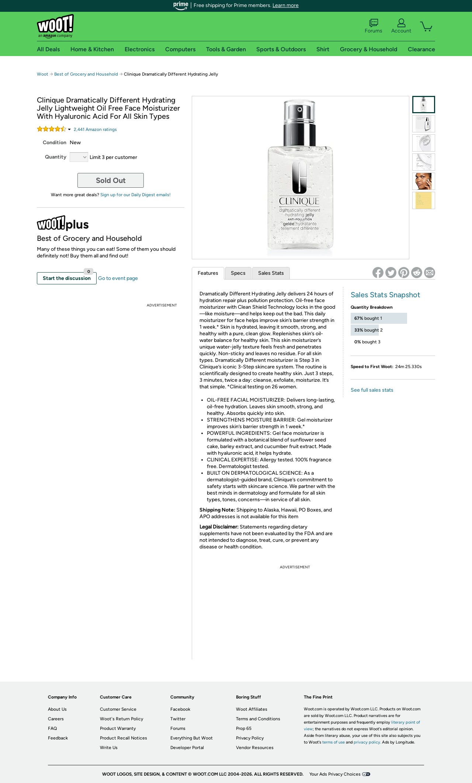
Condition (54, 142)
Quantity (55, 157)
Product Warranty (118, 728)
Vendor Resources (255, 747)
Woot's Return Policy (121, 718)
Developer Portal (187, 747)
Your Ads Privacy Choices (335, 774)
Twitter (177, 718)
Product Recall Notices (123, 738)
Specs (238, 273)
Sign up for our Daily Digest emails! (135, 194)
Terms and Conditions (258, 718)
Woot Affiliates (251, 709)
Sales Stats (271, 273)
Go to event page (118, 278)
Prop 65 (243, 728)
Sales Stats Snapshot (385, 294)
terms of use (333, 742)
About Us (57, 709)
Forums (373, 26)
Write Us (109, 747)
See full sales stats (372, 390)
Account (401, 26)
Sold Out (111, 180)
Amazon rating (95, 129)
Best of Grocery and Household (86, 74)
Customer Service (118, 709)
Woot (42, 74)
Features (208, 273)
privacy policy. (367, 742)
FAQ (52, 728)
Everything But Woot (191, 738)
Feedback (58, 738)
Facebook (180, 709)
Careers (56, 718)
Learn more (286, 5)
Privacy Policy (250, 738)
